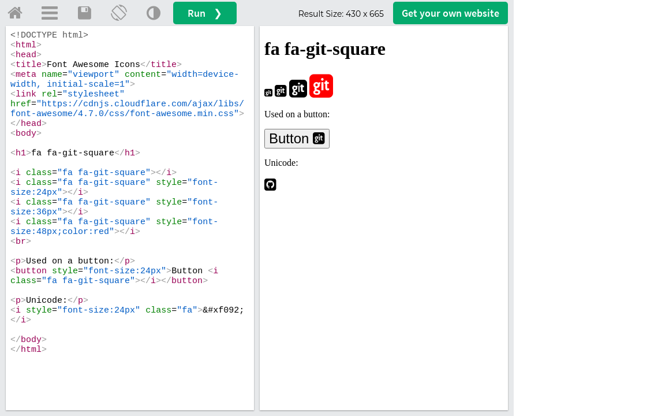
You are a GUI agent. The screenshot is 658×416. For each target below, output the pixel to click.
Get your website (450, 13)
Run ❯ (205, 13)
